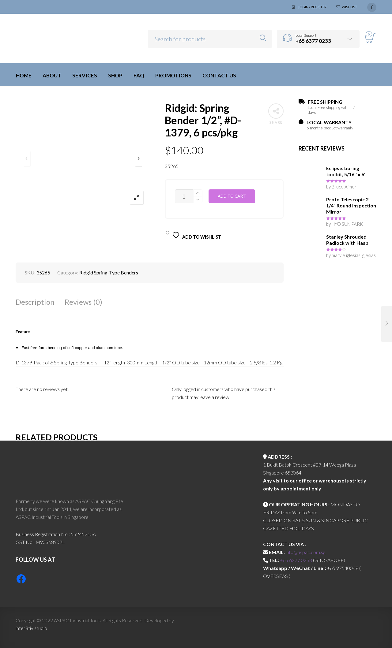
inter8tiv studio (31, 628)
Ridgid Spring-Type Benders (108, 272)
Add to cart (232, 196)
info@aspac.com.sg (305, 552)
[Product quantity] (184, 196)
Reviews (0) (83, 302)
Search (262, 38)
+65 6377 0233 (296, 560)
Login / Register (312, 7)
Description (35, 302)
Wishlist (349, 7)
